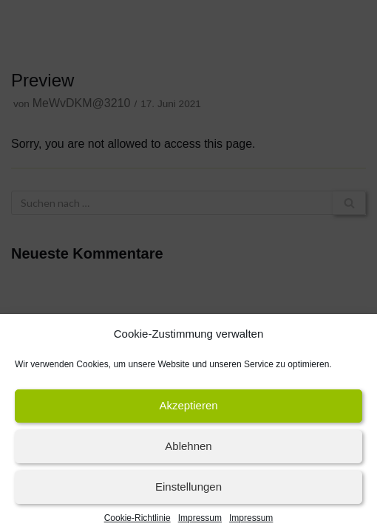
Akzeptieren (188, 409)
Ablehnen (188, 450)
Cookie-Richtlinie (137, 521)
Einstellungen (188, 491)
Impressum (200, 521)
